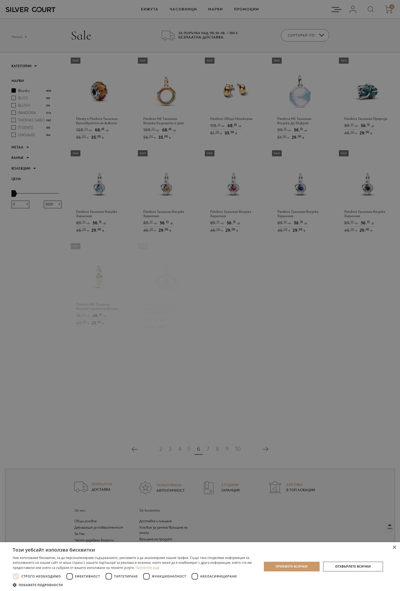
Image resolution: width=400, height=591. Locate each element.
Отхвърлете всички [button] (353, 566)
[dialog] (200, 295)
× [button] (394, 547)
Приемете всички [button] (292, 566)
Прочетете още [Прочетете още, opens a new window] (148, 568)
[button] (133, 584)
